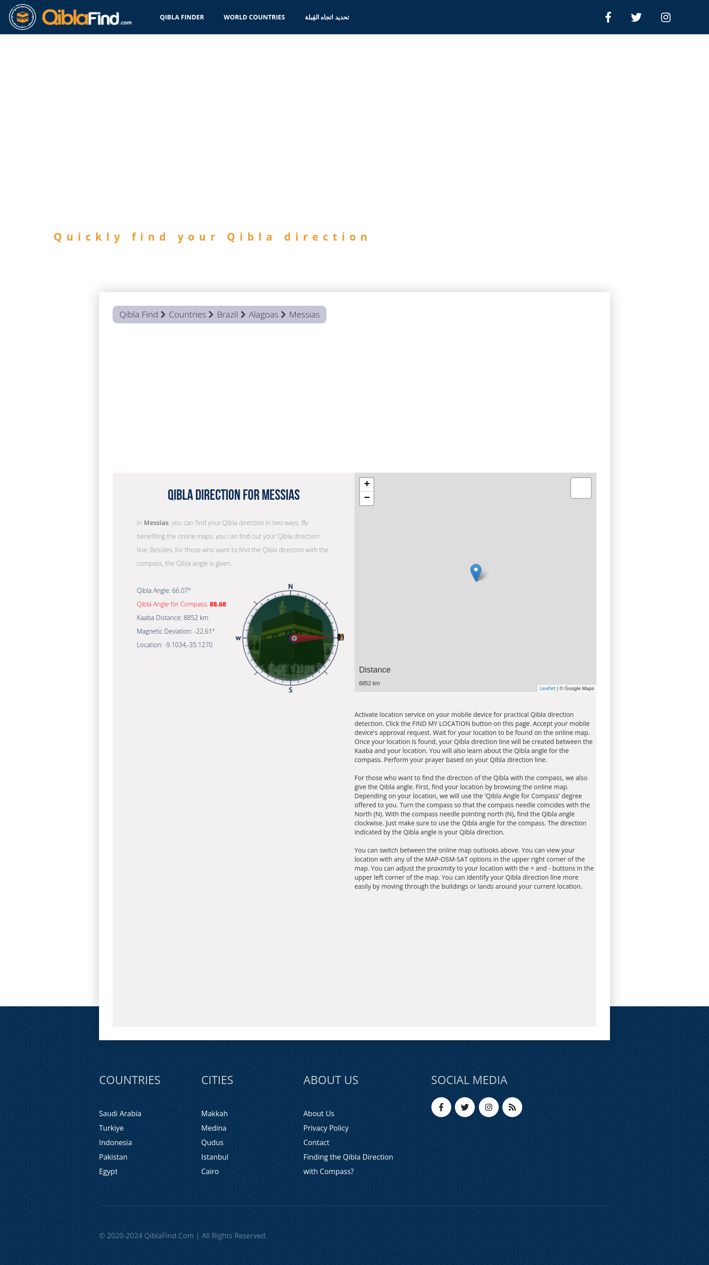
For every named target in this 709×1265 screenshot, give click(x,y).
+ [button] (367, 485)
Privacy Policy (326, 1128)
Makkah (214, 1113)
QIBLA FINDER (182, 17)
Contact (316, 1142)
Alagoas (264, 314)
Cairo (210, 1171)
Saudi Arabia (120, 1113)
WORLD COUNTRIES (254, 17)
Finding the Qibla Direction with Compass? (348, 1164)
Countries (187, 314)
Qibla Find (138, 314)
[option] (354, 180)
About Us (319, 1113)
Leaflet (548, 688)
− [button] (367, 498)
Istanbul (214, 1157)
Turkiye (111, 1128)
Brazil (227, 314)
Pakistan (113, 1157)
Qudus (212, 1142)
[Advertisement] (354, 400)
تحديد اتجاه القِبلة (327, 17)
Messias (304, 314)
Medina (214, 1128)
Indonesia (115, 1142)
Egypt (108, 1171)
